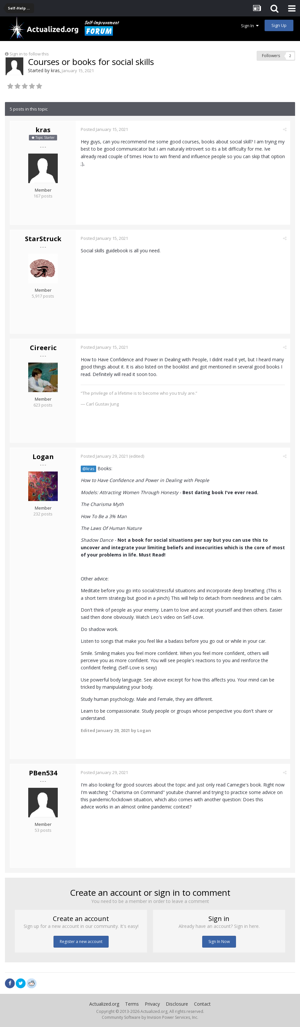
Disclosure (177, 1004)
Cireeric (43, 347)
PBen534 (43, 772)
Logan (43, 456)
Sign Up (279, 25)
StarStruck (43, 238)
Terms (132, 1004)
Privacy (152, 1004)
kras (55, 70)
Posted (104, 129)
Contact (202, 1004)
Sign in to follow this (29, 54)
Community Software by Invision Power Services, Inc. (150, 1017)
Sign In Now (219, 941)
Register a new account (81, 941)
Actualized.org (104, 1004)
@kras (88, 469)
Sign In (250, 26)
